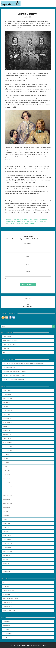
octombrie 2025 (7, 394)
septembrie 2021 (7, 495)
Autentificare (6, 625)
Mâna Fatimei (7, 336)
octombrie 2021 (7, 491)
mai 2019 (5, 567)
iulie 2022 (5, 458)
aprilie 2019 (6, 571)
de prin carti (6, 594)
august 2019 (6, 555)
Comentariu (28, 243)
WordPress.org (7, 637)
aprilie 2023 (6, 430)
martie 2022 (6, 475)
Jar (4, 352)
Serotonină (6, 348)
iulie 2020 (5, 511)
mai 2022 (5, 467)
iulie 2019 (5, 559)
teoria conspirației (30, 223)
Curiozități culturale (10, 219)
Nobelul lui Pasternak (18, 379)
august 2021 (6, 499)
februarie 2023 (7, 434)
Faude (4, 363)
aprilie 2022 (6, 471)
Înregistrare (6, 621)
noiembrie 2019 (7, 543)
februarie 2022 (7, 479)
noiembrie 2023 (7, 422)
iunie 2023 (6, 426)
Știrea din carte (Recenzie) (40, 219)
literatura (7, 223)
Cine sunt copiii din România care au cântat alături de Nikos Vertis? (26, 363)
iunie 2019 (6, 563)
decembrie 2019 (7, 539)
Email (28, 264)
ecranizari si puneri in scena (24, 219)
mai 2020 (5, 519)
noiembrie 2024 (7, 410)
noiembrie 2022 (7, 442)
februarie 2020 (7, 531)
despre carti (42, 221)
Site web (28, 271)
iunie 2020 (6, 515)
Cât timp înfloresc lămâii (9, 344)
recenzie (13, 223)
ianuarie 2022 (6, 483)
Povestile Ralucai (7, 602)
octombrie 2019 (7, 547)
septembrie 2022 (7, 450)
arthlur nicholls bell (10, 221)
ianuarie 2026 (6, 390)
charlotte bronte (21, 221)
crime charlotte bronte (32, 221)
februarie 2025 (7, 406)
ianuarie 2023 (6, 438)
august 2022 (6, 454)
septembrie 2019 (7, 551)
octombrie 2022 (7, 446)
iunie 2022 (6, 462)
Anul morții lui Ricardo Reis (10, 340)
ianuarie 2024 (6, 414)
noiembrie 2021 (7, 487)
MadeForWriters (42, 645)
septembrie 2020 (7, 503)
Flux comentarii (7, 633)
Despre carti (6, 371)
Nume (28, 256)
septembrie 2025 (7, 398)
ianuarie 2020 (6, 535)
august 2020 (6, 507)
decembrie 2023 (7, 418)
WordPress (29, 645)
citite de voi (6, 586)
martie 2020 (6, 527)
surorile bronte (20, 223)
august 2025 (6, 402)
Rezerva (13, 367)
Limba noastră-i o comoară (18, 371)
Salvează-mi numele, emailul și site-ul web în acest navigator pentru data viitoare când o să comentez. (25, 280)
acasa (4, 582)
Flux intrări (6, 629)
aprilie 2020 (6, 523)
